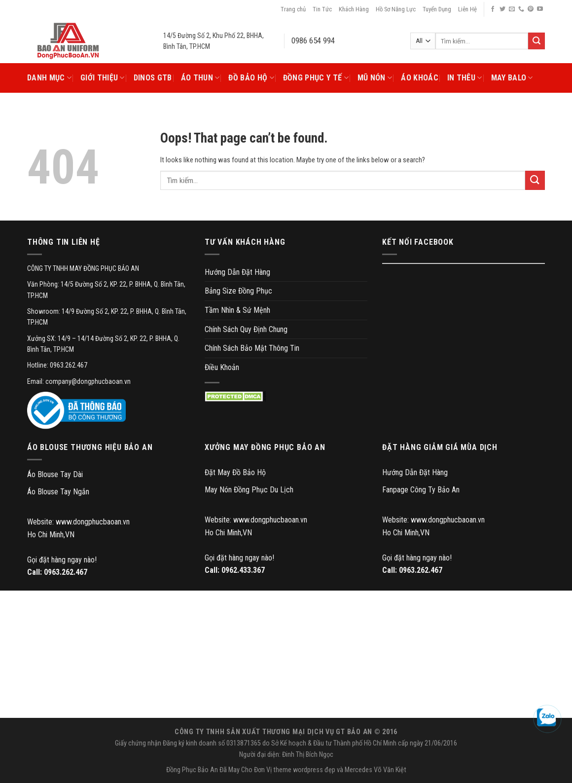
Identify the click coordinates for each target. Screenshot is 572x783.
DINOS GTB (153, 77)
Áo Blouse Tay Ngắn (58, 491)
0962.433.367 (243, 570)
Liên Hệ (467, 9)
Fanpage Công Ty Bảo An (421, 489)
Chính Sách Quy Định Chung (246, 329)
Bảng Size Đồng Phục (238, 291)
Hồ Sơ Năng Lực (396, 9)
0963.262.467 (65, 572)
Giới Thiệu (102, 78)
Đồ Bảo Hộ (251, 78)
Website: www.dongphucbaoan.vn (78, 521)
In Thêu (464, 78)
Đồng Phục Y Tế (316, 78)
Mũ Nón (375, 78)
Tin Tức (322, 9)
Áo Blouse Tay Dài (55, 474)
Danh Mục (49, 78)
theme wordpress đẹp (304, 770)
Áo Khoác (419, 77)
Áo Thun (200, 78)
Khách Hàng (354, 9)
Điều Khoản (222, 367)
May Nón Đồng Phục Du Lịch (249, 489)
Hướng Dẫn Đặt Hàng (237, 272)
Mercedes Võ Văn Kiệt (375, 770)
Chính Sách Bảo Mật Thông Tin (252, 348)
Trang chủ (293, 9)
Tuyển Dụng (437, 9)
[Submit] (535, 180)
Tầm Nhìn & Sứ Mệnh (237, 310)
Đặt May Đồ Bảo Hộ (235, 472)
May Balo (512, 78)
